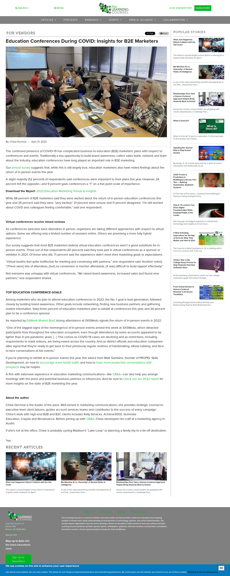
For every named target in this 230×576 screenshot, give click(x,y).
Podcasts (70, 20)
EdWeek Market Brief (41, 320)
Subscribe (203, 8)
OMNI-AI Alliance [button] (141, 20)
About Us (89, 512)
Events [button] (114, 20)
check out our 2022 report (141, 379)
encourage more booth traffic (59, 362)
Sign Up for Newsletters (18, 559)
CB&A (117, 374)
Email (163, 33)
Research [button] (92, 20)
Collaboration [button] (174, 20)
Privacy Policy (139, 512)
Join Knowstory (180, 8)
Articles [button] (47, 20)
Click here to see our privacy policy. (203, 572)
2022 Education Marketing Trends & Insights (66, 191)
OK (221, 568)
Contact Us (105, 512)
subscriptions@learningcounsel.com (16, 532)
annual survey (21, 167)
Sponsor (121, 512)
